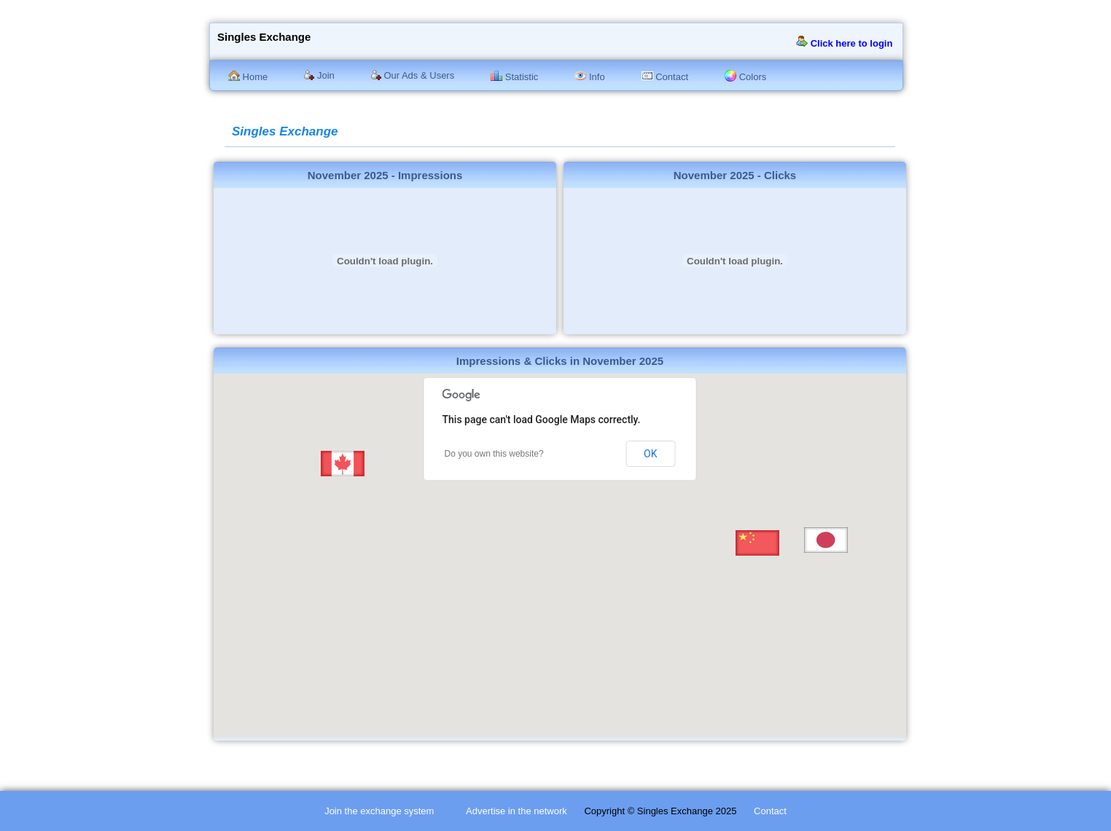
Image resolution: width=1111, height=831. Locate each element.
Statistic (514, 76)
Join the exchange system (379, 811)
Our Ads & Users (412, 75)
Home (248, 76)
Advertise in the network (516, 811)
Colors (745, 76)
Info (589, 76)
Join (319, 75)
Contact (665, 76)
